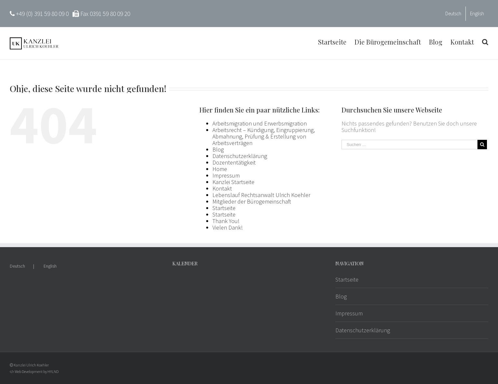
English (50, 266)
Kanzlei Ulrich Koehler (31, 365)
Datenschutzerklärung (239, 156)
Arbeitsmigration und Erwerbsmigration (259, 123)
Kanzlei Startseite (233, 182)
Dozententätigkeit (234, 162)
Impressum (226, 175)
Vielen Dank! (227, 227)
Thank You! (225, 221)
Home (219, 169)
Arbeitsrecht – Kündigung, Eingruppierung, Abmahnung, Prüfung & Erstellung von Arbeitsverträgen (263, 136)
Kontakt (222, 188)
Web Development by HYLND (37, 371)
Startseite (224, 208)
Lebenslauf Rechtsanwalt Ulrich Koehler (261, 195)
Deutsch (17, 266)
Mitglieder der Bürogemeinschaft (251, 201)
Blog (218, 149)
